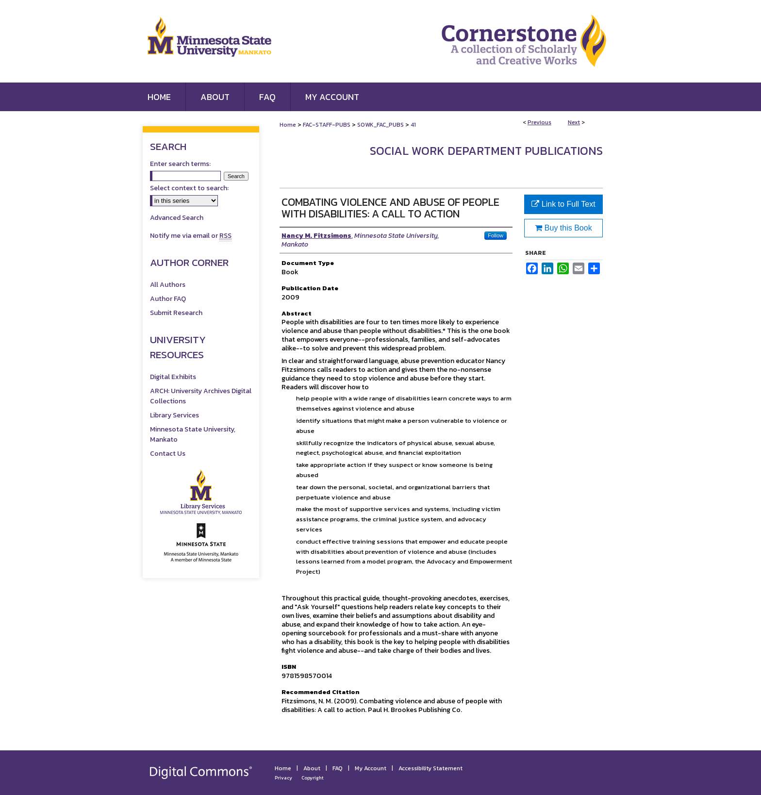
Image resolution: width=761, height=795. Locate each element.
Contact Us (167, 453)
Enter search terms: (180, 164)
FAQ (337, 768)
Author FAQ (168, 299)
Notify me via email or (191, 236)
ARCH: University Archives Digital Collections (200, 396)
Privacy (283, 777)
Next (574, 122)
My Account (370, 768)
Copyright (312, 777)
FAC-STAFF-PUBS (326, 124)
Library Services (174, 415)
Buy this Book (563, 228)
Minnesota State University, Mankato (192, 434)
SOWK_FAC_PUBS (380, 124)
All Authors (167, 285)
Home (288, 124)
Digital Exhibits (173, 377)
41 (413, 124)
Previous (539, 122)
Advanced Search (176, 218)
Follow (495, 235)
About (311, 768)
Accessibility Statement (430, 768)
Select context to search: (189, 188)
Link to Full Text (563, 204)
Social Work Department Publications (486, 150)
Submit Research (176, 313)
